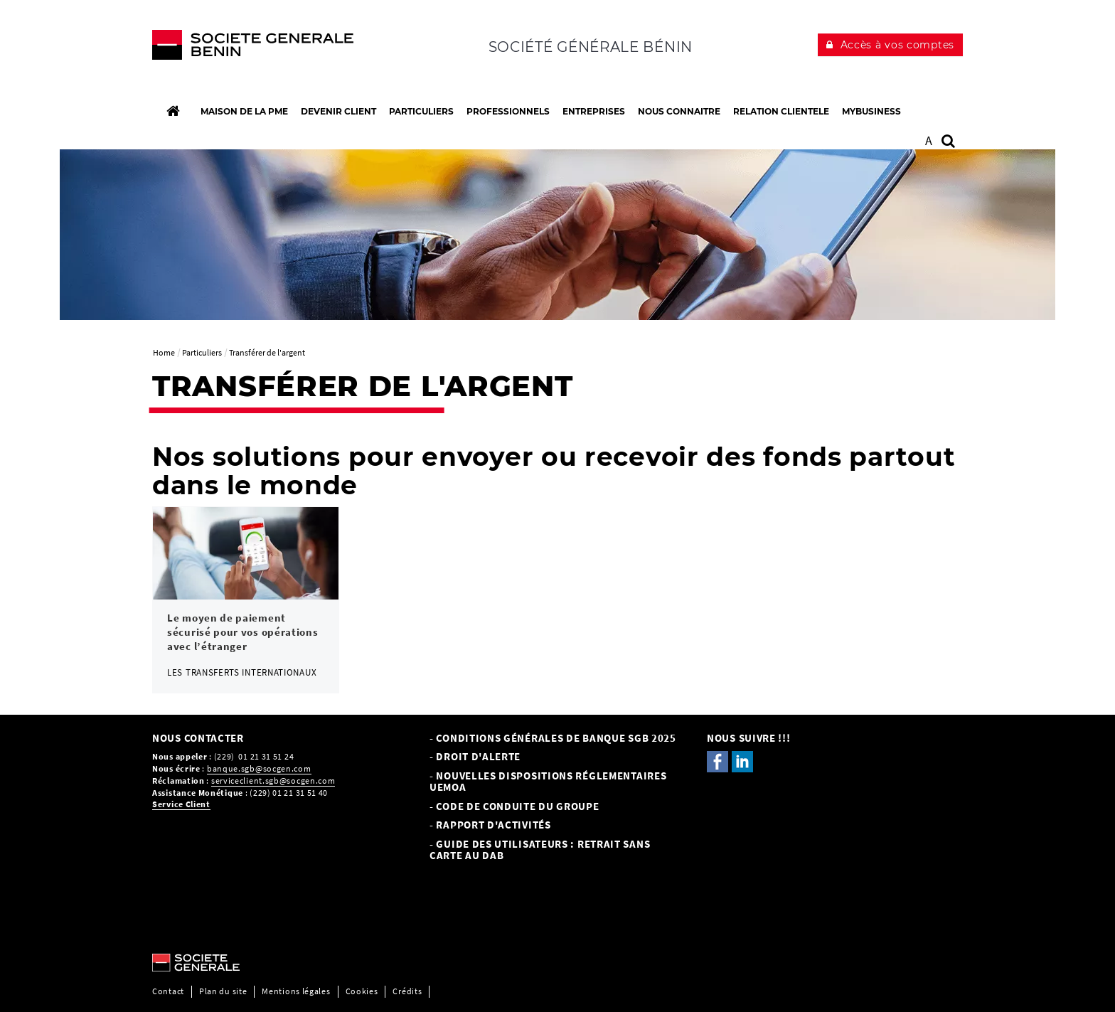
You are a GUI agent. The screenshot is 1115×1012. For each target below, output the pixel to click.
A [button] (929, 140)
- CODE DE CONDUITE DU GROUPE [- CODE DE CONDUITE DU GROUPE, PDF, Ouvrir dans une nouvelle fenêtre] (514, 806)
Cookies (362, 991)
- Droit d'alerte (475, 756)
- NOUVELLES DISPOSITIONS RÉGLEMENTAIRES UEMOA (548, 781)
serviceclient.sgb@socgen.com (273, 780)
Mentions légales (296, 991)
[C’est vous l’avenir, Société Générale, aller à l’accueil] (245, 48)
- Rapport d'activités (490, 824)
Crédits (407, 991)
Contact (168, 991)
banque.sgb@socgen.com (259, 768)
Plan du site (223, 991)
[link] (245, 599)
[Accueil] (172, 111)
